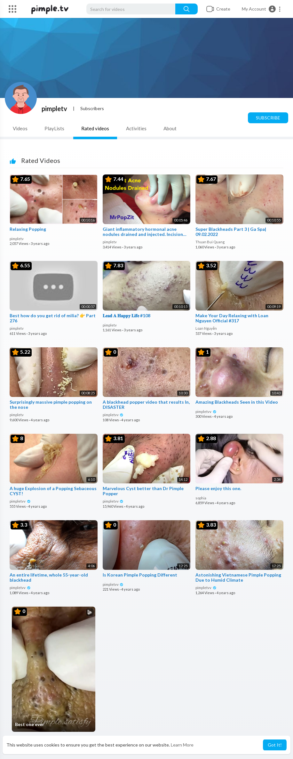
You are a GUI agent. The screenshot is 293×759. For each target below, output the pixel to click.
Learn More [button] (182, 744)
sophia (200, 498)
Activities (136, 128)
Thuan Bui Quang (210, 242)
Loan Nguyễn (206, 328)
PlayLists (54, 128)
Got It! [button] (275, 744)
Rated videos (95, 128)
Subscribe (268, 117)
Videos (20, 128)
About (170, 128)
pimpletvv (113, 415)
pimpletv (54, 108)
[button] (261, 9)
